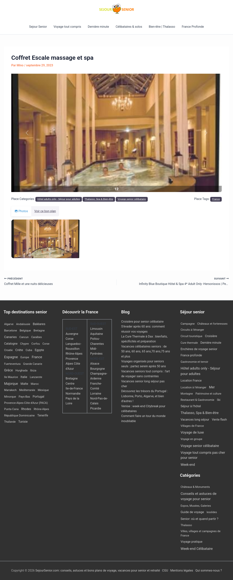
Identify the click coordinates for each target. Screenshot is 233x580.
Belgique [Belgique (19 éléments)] (25, 330)
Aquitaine (96, 334)
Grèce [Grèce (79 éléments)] (8, 370)
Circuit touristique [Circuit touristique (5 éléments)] (191, 336)
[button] (27, 133)
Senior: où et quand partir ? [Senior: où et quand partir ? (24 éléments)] (200, 519)
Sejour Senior (39, 26)
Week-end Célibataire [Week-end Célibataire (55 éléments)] (197, 549)
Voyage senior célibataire (132, 199)
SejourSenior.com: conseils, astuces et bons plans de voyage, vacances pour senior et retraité (98, 570)
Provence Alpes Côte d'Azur (73, 363)
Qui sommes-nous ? (208, 570)
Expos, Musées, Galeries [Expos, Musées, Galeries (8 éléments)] (196, 505)
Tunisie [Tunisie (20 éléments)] (23, 421)
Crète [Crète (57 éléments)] (19, 350)
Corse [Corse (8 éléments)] (46, 343)
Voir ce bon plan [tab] (47, 211)
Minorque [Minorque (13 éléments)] (10, 396)
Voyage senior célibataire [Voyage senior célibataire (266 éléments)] (200, 446)
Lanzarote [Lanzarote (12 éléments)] (36, 377)
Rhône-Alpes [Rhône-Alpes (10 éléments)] (41, 409)
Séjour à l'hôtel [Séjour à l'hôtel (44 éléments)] (191, 406)
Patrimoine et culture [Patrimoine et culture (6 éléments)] (208, 393)
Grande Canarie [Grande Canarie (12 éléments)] (32, 364)
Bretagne (72, 378)
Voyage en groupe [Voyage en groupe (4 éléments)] (191, 439)
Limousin (96, 329)
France (216, 199)
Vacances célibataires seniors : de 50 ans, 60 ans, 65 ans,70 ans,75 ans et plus (145, 351)
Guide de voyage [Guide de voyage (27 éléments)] (192, 512)
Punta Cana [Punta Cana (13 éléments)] (11, 409)
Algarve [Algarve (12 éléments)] (9, 324)
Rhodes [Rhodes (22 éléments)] (26, 409)
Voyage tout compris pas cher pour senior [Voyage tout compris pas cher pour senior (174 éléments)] (203, 455)
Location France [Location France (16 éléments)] (191, 380)
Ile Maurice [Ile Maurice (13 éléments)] (11, 377)
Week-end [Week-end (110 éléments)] (188, 465)
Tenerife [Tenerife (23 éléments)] (42, 415)
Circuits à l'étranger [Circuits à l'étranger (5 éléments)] (192, 329)
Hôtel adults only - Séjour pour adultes (58, 199)
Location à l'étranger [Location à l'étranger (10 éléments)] (193, 387)
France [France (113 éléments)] (37, 357)
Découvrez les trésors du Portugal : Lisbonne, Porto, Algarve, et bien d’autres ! (144, 396)
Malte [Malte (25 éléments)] (24, 384)
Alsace (94, 363)
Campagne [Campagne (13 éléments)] (188, 323)
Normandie (73, 393)
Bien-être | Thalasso (161, 26)
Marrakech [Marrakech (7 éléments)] (10, 390)
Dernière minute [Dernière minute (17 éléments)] (210, 342)
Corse (70, 339)
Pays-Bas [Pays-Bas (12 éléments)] (24, 396)
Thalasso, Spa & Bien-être (99, 199)
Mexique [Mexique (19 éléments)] (43, 390)
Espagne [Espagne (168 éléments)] (11, 357)
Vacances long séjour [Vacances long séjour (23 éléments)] (195, 419)
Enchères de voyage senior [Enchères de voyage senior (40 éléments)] (199, 349)
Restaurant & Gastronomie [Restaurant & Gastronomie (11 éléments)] (197, 400)
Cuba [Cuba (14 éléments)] (29, 350)
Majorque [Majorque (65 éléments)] (11, 384)
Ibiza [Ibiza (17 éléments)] (33, 370)
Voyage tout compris (68, 26)
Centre (70, 383)
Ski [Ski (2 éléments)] (218, 399)
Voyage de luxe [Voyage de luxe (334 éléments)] (192, 432)
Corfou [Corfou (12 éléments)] (35, 343)
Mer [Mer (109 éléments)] (212, 387)
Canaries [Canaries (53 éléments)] (10, 337)
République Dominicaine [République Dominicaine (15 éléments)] (19, 415)
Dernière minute (98, 26)
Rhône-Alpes (74, 353)
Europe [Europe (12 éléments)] (25, 357)
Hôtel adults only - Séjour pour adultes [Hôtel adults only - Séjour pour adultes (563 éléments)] (200, 371)
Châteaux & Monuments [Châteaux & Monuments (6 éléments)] (195, 487)
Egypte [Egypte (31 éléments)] (39, 350)
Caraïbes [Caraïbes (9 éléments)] (36, 337)
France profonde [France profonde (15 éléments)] (191, 355)
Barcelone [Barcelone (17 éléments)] (10, 330)
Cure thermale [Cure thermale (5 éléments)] (189, 342)
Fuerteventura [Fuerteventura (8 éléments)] (12, 363)
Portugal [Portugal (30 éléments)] (38, 396)
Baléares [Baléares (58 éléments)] (39, 324)
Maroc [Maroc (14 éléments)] (35, 384)
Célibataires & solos (128, 26)
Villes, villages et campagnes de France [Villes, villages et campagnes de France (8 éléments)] (201, 533)
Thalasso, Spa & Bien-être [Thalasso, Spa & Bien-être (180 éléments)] (200, 413)
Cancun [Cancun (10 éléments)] (24, 337)
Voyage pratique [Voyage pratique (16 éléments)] (192, 541)
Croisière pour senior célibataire (142, 321)
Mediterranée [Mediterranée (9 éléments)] (27, 390)
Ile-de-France (74, 388)
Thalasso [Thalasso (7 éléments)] (186, 525)
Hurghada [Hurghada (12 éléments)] (21, 370)
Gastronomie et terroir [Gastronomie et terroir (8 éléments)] (194, 361)
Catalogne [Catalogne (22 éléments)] (11, 343)
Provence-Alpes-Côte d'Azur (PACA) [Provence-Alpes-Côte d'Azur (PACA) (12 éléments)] (26, 403)
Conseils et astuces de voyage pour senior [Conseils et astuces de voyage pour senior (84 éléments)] (199, 496)
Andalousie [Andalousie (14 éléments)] (23, 324)
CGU (165, 570)
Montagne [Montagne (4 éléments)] (187, 393)
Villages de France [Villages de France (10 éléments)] (192, 426)
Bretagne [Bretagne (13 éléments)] (39, 330)
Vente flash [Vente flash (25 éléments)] (219, 419)
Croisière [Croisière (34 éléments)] (211, 336)
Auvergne (72, 334)
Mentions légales (181, 570)
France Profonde (191, 26)
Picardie (95, 408)
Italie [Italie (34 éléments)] (24, 377)
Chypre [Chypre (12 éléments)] (24, 343)
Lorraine (95, 393)
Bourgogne (97, 368)
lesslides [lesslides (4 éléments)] (212, 512)
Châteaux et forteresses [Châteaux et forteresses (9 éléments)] (212, 323)
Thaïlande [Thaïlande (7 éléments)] (10, 421)
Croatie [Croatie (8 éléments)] (8, 350)
